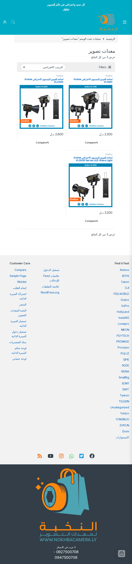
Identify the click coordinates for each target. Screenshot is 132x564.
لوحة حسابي (19, 358)
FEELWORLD (121, 293)
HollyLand (123, 311)
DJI (127, 287)
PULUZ (125, 353)
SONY (125, 383)
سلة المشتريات (17, 342)
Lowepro (123, 323)
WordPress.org (50, 292)
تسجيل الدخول (51, 269)
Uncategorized (119, 407)
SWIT (125, 389)
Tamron (124, 395)
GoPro (125, 305)
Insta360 (124, 317)
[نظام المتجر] (43, 67)
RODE (125, 365)
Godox (108, 75)
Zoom (125, 431)
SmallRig (124, 377)
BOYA (125, 275)
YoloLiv (124, 413)
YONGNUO (122, 419)
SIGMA (125, 371)
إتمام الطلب (19, 287)
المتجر (22, 304)
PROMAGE (122, 341)
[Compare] (90, 143)
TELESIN (124, 401)
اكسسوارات (122, 437)
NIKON (125, 329)
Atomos (124, 269)
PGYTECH (123, 335)
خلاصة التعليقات (50, 286)
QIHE (126, 359)
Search (13, 22)
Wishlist (21, 281)
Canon (125, 281)
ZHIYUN (124, 425)
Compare (20, 269)
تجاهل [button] (66, 9)
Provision (123, 347)
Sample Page (18, 275)
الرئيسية (110, 38)
